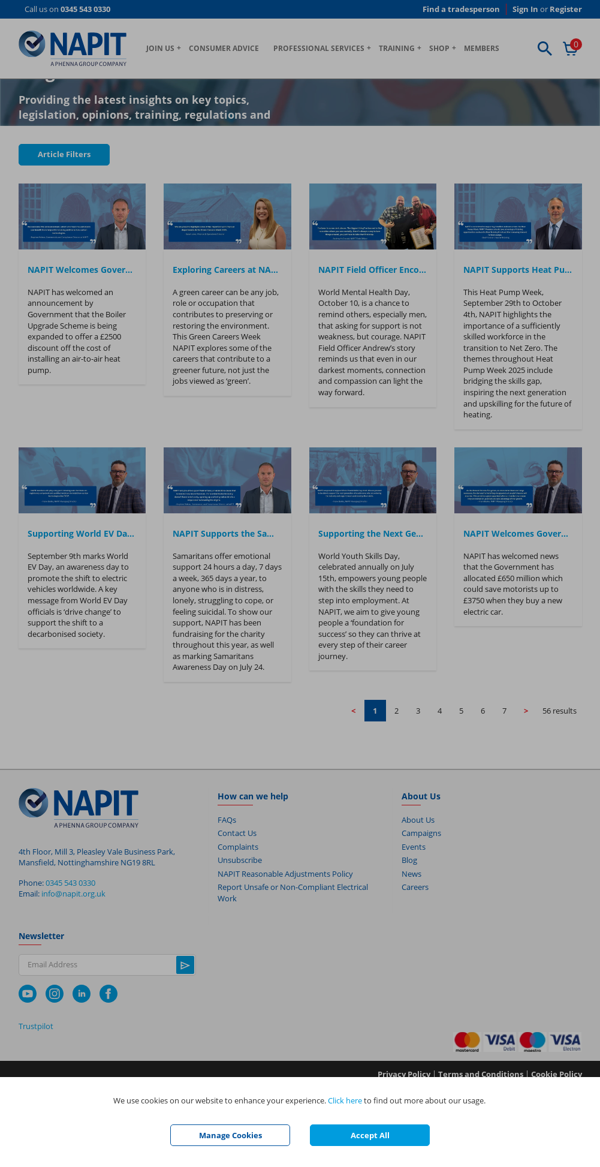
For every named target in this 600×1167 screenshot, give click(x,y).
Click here (345, 1100)
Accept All (370, 1135)
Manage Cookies (230, 1135)
